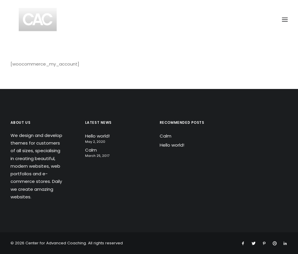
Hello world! (97, 136)
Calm (91, 150)
